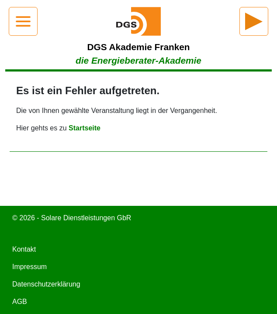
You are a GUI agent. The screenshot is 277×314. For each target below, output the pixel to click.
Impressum (29, 266)
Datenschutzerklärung (46, 284)
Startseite (84, 128)
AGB (19, 301)
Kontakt (24, 249)
